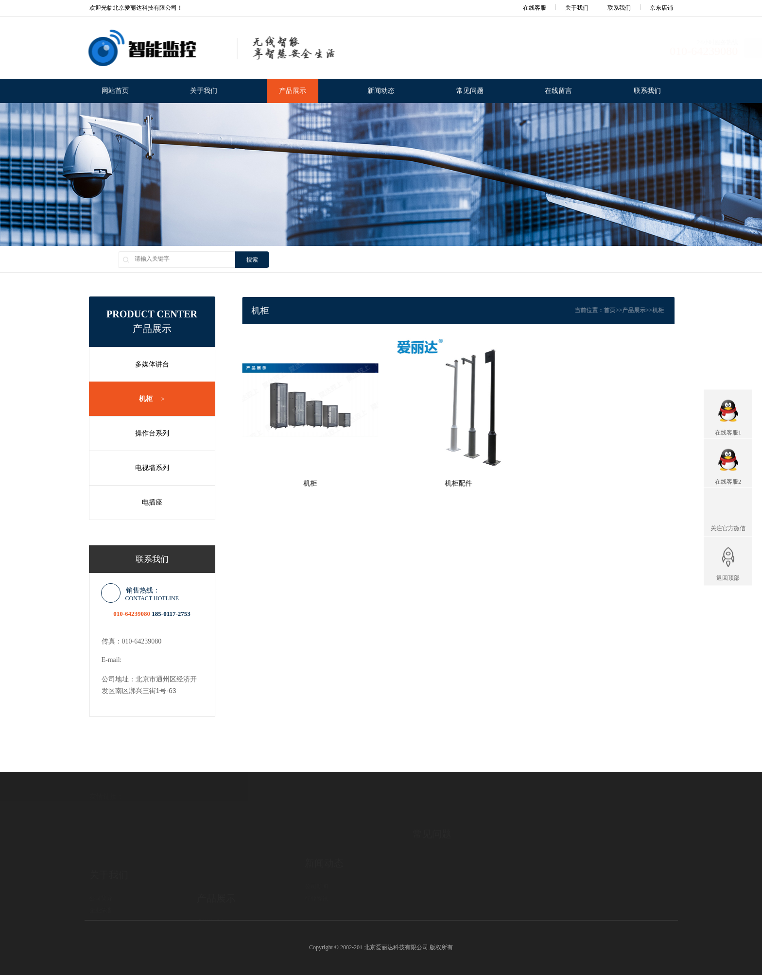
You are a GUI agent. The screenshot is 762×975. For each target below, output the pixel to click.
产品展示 (292, 91)
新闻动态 (381, 91)
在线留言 (558, 91)
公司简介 (101, 860)
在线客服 (528, 7)
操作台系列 (147, 433)
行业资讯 (316, 867)
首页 (628, 310)
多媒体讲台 (147, 364)
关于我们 (577, 7)
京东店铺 (661, 7)
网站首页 (115, 91)
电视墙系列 (147, 467)
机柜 (146, 399)
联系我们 (619, 7)
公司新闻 (316, 855)
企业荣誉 (101, 873)
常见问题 (470, 91)
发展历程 (101, 885)
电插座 (147, 502)
